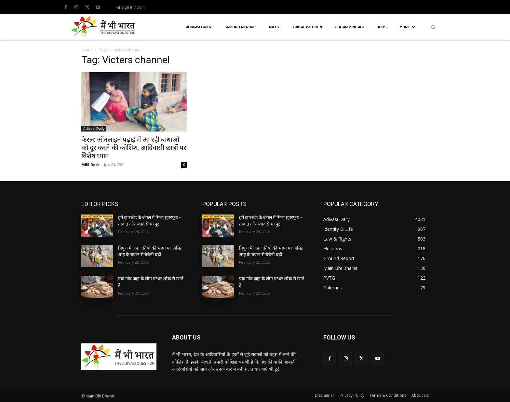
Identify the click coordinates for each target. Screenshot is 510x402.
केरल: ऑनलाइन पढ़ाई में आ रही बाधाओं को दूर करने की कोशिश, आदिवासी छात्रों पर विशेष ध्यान (133, 148)
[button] (433, 27)
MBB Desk (90, 164)
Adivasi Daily (93, 128)
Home (87, 50)
